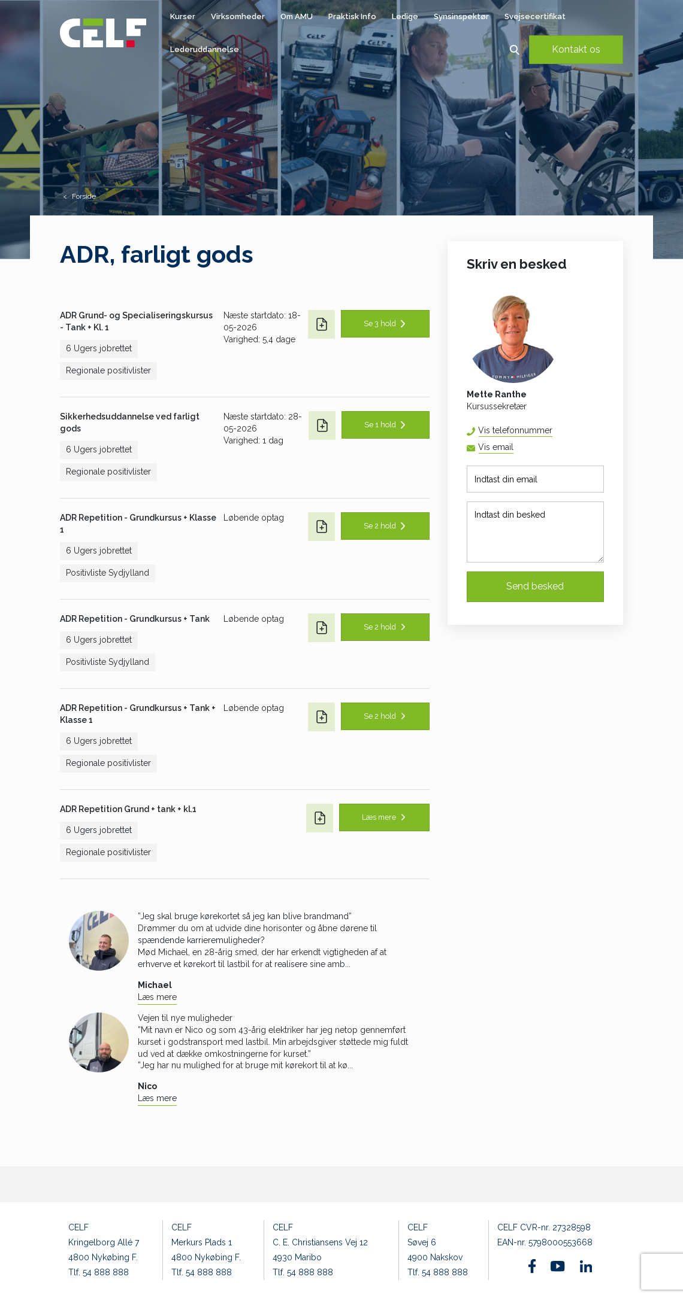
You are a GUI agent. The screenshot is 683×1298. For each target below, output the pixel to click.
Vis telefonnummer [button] (515, 430)
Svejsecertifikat (535, 16)
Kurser (182, 16)
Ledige (405, 16)
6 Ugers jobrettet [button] (99, 348)
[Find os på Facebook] (532, 1266)
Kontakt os (576, 49)
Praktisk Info (352, 16)
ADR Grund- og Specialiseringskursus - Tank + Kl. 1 (136, 321)
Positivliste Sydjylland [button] (107, 572)
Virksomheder (238, 16)
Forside (84, 196)
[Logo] (103, 33)
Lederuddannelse (204, 49)
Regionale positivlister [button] (108, 370)
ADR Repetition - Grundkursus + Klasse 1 (138, 523)
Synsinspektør (461, 16)
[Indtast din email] (535, 479)
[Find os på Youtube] (557, 1266)
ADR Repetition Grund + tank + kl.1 (128, 809)
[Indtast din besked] (535, 532)
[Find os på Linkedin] (586, 1266)
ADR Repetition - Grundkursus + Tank (135, 619)
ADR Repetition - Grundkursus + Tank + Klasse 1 (138, 714)
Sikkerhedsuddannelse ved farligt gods (130, 422)
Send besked (535, 586)
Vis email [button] (495, 447)
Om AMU (296, 16)
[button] (514, 49)
